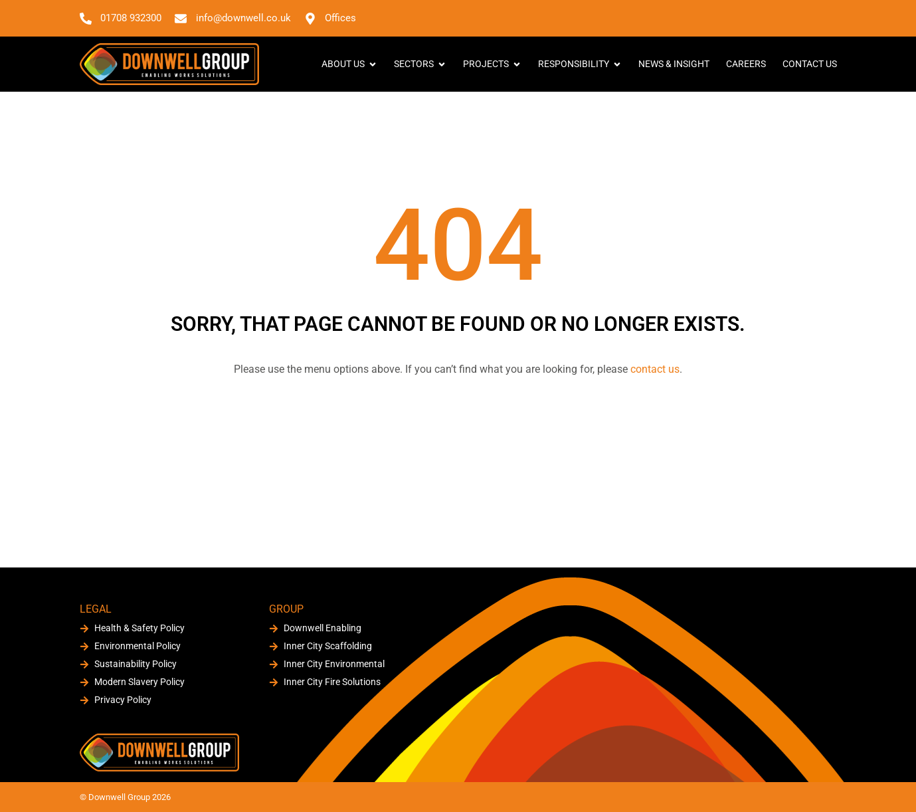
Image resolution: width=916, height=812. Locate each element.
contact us (655, 369)
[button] (825, 18)
